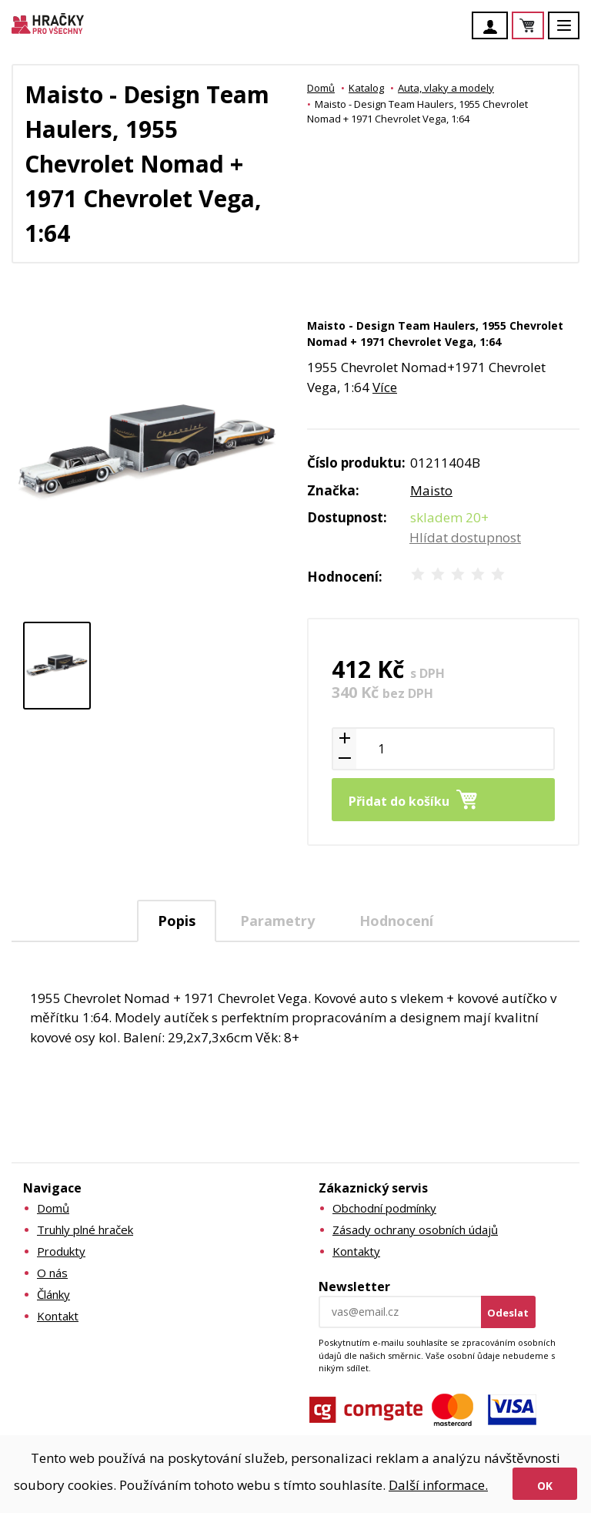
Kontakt (57, 1315)
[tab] (176, 921)
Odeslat (508, 1313)
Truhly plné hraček (85, 1229)
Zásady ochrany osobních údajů (415, 1229)
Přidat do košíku (399, 801)
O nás (52, 1272)
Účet (494, 27)
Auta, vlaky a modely (446, 88)
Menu (572, 32)
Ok (545, 1485)
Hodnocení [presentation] (396, 920)
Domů (321, 88)
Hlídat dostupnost (465, 537)
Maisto (431, 490)
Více (384, 387)
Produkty (61, 1251)
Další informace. (438, 1485)
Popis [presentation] (176, 920)
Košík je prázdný (543, 26)
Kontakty (356, 1251)
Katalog (366, 88)
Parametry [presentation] (277, 920)
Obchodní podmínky (384, 1208)
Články (53, 1294)
